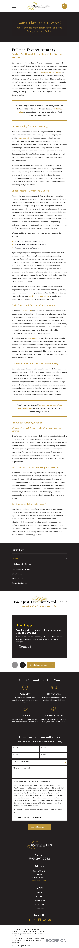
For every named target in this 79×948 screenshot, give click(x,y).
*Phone (15, 755)
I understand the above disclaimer (29, 817)
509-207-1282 (39, 858)
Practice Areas (40, 900)
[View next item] (23, 665)
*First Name (17, 748)
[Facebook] (29, 920)
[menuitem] (38, 558)
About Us (39, 896)
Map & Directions (39, 881)
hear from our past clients (38, 296)
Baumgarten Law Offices (51, 72)
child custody (24, 138)
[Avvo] (49, 920)
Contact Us (39, 908)
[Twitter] (34, 920)
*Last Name (45, 748)
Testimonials (39, 904)
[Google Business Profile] (44, 920)
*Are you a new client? (21, 761)
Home (39, 892)
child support (33, 338)
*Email (43, 755)
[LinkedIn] (39, 920)
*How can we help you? (21, 768)
